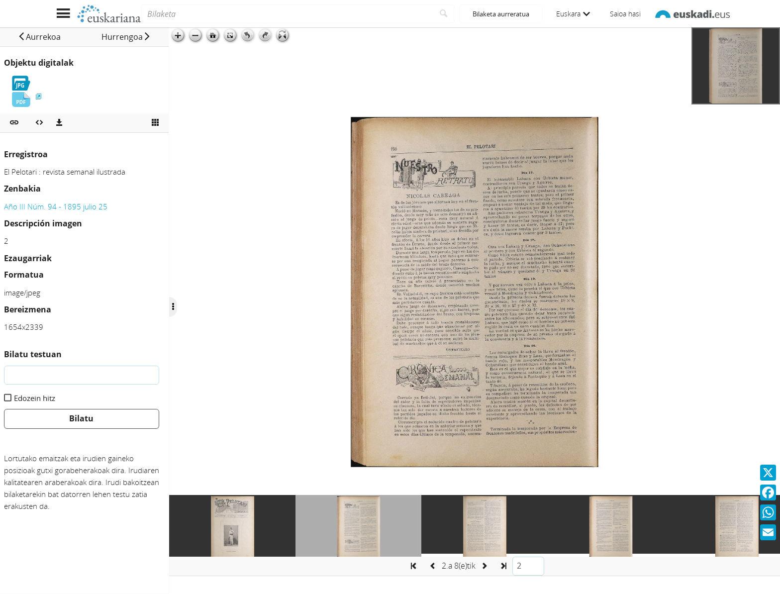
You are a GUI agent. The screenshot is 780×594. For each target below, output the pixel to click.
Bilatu (81, 418)
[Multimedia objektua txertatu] (39, 122)
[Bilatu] (444, 13)
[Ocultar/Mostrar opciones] (173, 307)
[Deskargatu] (59, 122)
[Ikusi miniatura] (155, 122)
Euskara (573, 13)
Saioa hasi (625, 13)
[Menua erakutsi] (63, 13)
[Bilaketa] (287, 13)
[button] (39, 36)
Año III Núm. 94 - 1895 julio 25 (55, 206)
